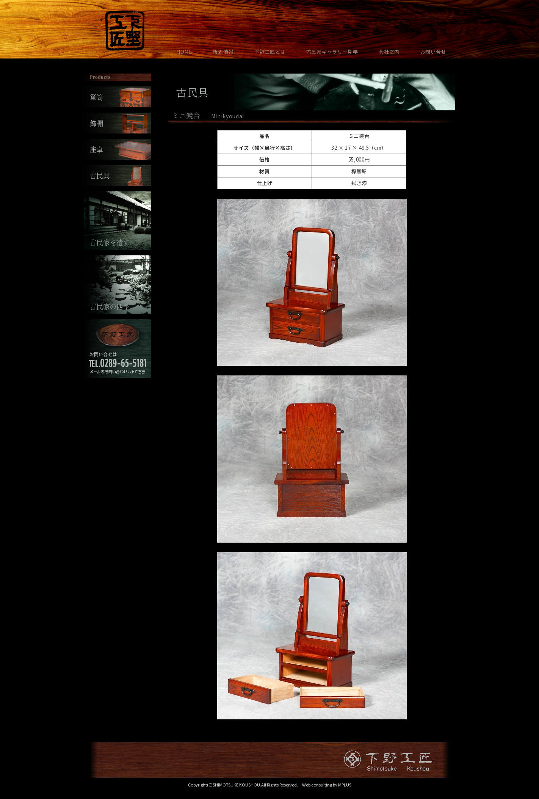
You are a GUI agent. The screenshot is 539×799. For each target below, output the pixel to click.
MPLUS (344, 785)
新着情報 (223, 51)
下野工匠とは (269, 51)
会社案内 (389, 51)
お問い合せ (433, 51)
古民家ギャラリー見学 (332, 51)
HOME (184, 51)
